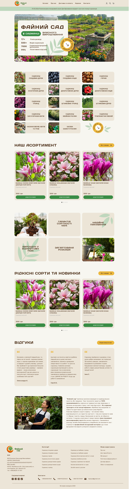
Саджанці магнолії (21, 187)
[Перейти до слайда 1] (61, 202)
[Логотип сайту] (20, 3)
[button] (30, 197)
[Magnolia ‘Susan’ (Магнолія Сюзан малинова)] (98, 166)
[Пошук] (110, 3)
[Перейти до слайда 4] (66, 202)
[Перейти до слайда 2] (63, 202)
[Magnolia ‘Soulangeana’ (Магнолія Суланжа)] (64, 166)
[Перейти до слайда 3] (65, 202)
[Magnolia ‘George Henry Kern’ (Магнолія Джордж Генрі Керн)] (30, 166)
